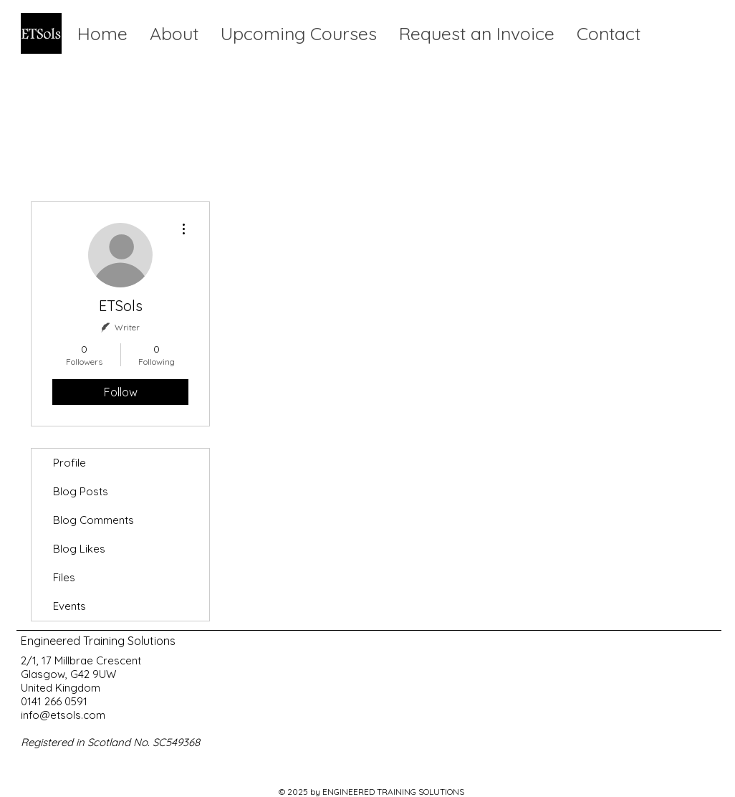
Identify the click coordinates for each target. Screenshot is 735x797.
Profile (69, 462)
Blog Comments (93, 520)
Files (64, 577)
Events (69, 606)
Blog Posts (80, 491)
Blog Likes (79, 548)
